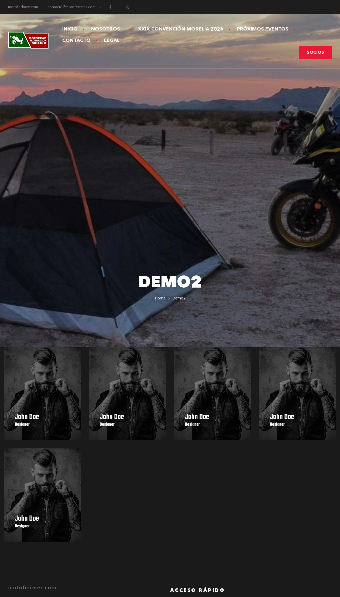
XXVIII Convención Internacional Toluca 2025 (222, 444)
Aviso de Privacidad (195, 452)
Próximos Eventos (263, 29)
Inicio (70, 29)
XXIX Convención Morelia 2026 (181, 29)
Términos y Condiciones (199, 459)
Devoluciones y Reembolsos (204, 466)
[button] (315, 52)
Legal (114, 40)
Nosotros (108, 29)
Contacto (76, 40)
